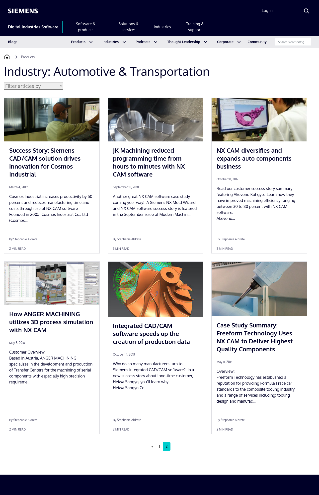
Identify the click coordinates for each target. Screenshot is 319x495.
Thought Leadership (183, 42)
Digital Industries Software (33, 26)
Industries (162, 26)
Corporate (225, 42)
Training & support (195, 26)
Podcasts (143, 42)
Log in (267, 10)
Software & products (85, 26)
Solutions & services (129, 26)
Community (257, 42)
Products (78, 42)
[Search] (306, 10)
